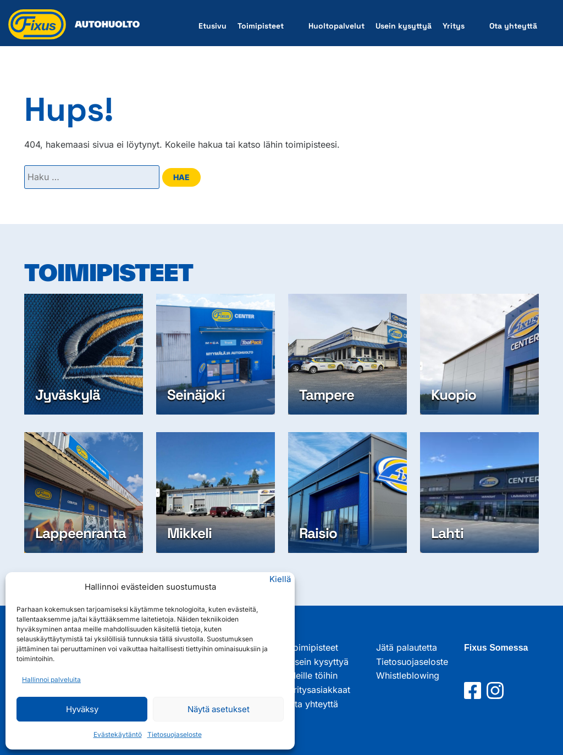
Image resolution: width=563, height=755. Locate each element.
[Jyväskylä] (83, 354)
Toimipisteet (261, 26)
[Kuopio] (479, 354)
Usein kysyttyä (404, 26)
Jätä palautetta (406, 647)
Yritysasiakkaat (319, 689)
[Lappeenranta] (83, 492)
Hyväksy (82, 709)
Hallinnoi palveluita (51, 679)
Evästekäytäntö (117, 734)
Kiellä (280, 579)
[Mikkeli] (215, 492)
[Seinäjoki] (215, 354)
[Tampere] (347, 354)
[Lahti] (479, 492)
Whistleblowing (407, 675)
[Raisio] (347, 492)
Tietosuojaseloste (174, 734)
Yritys (454, 26)
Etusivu (212, 26)
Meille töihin (313, 675)
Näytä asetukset (218, 709)
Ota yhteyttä (513, 26)
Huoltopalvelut (336, 26)
